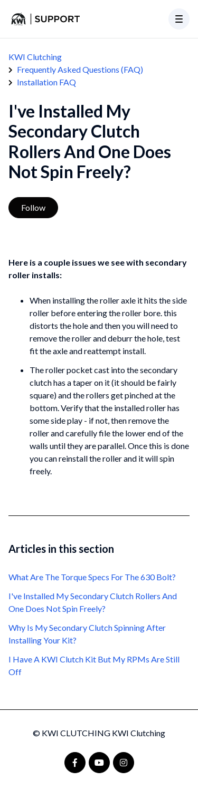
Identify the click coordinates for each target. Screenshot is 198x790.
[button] (179, 19)
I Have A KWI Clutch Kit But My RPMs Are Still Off (94, 665)
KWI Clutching (35, 57)
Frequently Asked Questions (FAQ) (80, 69)
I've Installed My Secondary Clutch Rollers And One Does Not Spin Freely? (92, 602)
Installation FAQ (46, 82)
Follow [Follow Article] (33, 207)
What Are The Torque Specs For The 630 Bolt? (92, 577)
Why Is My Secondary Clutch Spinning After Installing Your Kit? (87, 633)
